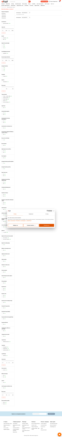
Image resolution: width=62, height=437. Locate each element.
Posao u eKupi (6, 427)
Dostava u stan (34, 425)
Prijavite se (51, 413)
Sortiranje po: (18, 12)
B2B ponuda (43, 5)
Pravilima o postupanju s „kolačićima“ (24, 220)
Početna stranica (3, 7)
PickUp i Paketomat (35, 426)
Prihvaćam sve (46, 225)
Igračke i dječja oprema (5, 5)
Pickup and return (44, 429)
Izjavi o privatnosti (11, 220)
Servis (42, 428)
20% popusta (4, 17)
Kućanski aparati (18, 3)
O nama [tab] (47, 213)
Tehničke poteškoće (16, 427)
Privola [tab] (15, 213)
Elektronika (8, 3)
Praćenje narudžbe (44, 1)
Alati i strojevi (47, 3)
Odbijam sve (15, 225)
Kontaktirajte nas (53, 426)
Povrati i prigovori (43, 423)
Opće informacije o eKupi (8, 423)
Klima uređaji (24, 3)
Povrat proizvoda (43, 425)
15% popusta (4, 16)
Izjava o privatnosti (53, 425)
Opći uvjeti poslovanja (53, 423)
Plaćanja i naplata (25, 423)
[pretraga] (30, 1)
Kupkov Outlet (37, 5)
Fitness (29, 3)
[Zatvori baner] (53, 210)
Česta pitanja (15, 423)
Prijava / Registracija (53, 1)
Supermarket (13, 5)
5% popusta (3, 13)
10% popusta (4, 14)
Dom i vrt (52, 3)
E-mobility (33, 3)
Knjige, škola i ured (20, 5)
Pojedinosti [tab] (31, 213)
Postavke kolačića (31, 225)
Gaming (12, 3)
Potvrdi (3, 62)
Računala (3, 3)
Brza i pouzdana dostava (36, 423)
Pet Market (26, 5)
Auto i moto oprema (40, 3)
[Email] (39, 414)
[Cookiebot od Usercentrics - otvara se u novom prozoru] (47, 211)
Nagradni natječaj (6, 429)
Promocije (31, 5)
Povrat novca (43, 426)
